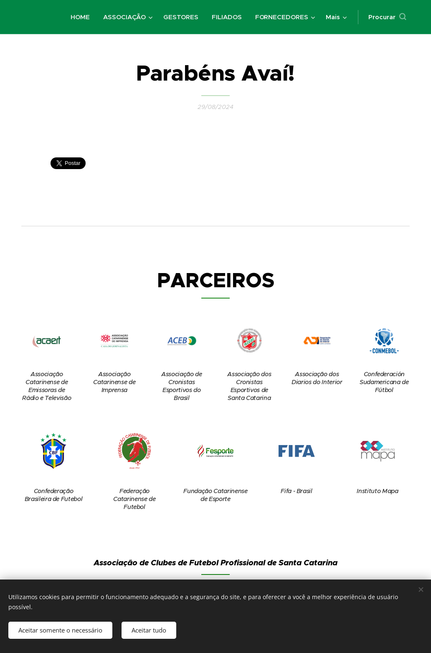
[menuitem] (82, 17)
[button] (387, 17)
